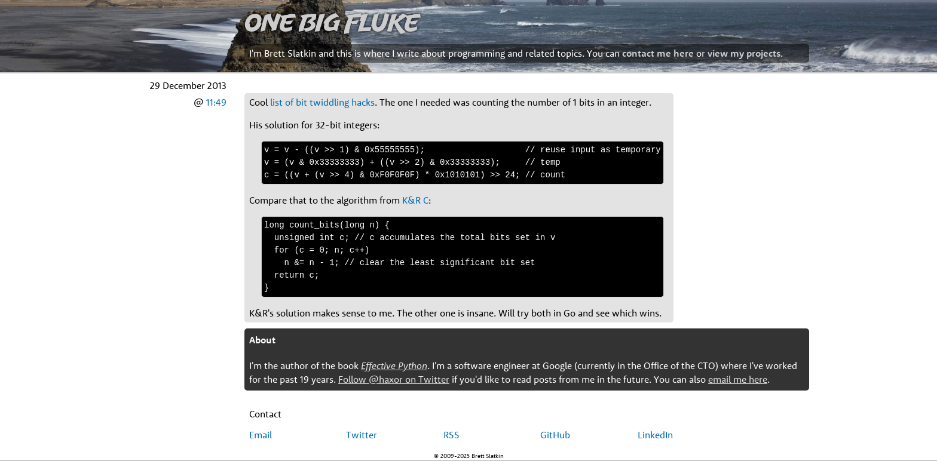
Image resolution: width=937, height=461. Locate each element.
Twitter (361, 435)
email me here (737, 379)
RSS (451, 435)
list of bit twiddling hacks (322, 102)
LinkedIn (655, 435)
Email (260, 435)
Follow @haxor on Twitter (393, 379)
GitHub (555, 435)
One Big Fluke (331, 22)
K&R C (415, 200)
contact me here (658, 53)
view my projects (744, 53)
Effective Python (394, 365)
